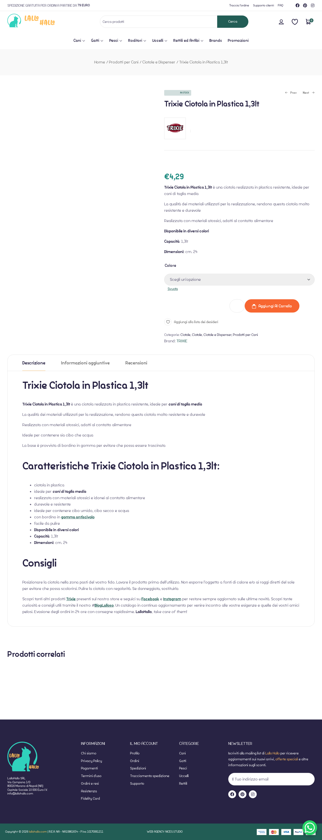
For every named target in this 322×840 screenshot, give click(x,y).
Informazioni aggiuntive (85, 363)
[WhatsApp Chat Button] (309, 827)
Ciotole (185, 334)
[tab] (33, 363)
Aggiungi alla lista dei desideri (196, 321)
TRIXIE (181, 341)
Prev (291, 92)
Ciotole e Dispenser (158, 62)
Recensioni (136, 363)
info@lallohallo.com (20, 793)
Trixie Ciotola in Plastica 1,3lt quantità (196, 305)
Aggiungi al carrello (275, 305)
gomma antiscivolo (77, 517)
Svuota (173, 288)
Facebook (150, 599)
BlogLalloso (104, 605)
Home (99, 62)
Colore (170, 265)
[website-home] (39, 22)
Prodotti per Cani (123, 62)
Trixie (71, 599)
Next (309, 92)
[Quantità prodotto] (237, 306)
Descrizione (33, 363)
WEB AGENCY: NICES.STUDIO (165, 831)
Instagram (172, 599)
